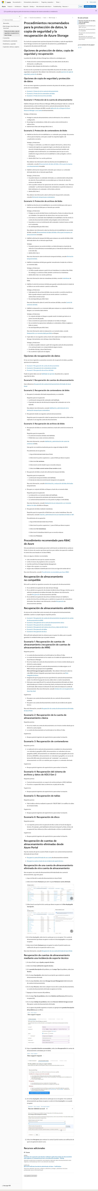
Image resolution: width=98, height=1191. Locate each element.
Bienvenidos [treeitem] (6, 23)
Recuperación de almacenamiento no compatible (87, 30)
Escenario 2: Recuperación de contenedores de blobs (41, 368)
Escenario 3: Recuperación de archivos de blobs (40, 370)
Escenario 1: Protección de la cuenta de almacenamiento (42, 91)
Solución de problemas (35, 17)
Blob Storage (52, 17)
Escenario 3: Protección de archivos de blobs (39, 96)
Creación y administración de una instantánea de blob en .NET (56, 514)
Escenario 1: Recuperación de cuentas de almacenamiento (43, 366)
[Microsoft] (3, 2)
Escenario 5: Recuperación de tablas (37, 629)
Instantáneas (65, 278)
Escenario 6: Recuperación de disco (37, 631)
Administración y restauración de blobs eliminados (59, 483)
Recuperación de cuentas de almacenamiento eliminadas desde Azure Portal (87, 38)
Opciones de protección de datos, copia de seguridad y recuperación (87, 22)
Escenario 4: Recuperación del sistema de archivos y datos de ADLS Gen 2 (47, 627)
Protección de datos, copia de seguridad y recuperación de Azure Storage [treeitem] (11, 33)
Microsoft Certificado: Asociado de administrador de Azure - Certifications (42, 1166)
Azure (44, 17)
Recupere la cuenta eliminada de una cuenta (39, 857)
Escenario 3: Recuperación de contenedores (39, 625)
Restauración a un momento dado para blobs (39, 333)
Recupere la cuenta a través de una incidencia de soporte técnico (45, 861)
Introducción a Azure (90, 6)
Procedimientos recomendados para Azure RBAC (55, 572)
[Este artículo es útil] (79, 47)
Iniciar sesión (93, 2)
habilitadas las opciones (48, 374)
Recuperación (36, 594)
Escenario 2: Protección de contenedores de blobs (41, 93)
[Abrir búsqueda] (87, 2)
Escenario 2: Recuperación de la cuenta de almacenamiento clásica (45, 622)
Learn (25, 17)
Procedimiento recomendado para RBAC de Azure (87, 26)
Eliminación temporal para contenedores (43, 197)
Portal (80, 6)
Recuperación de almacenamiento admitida (87, 33)
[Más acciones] (72, 17)
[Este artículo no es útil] (81, 47)
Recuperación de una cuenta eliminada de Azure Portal (57, 951)
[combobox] (11, 20)
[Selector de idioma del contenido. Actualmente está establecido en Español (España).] (8, 1188)
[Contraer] (19, 16)
